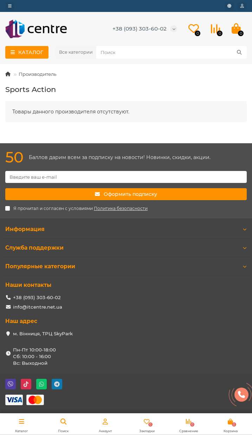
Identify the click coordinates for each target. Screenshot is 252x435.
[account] (242, 6)
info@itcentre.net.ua (37, 307)
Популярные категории (126, 266)
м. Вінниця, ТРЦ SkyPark (43, 333)
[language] (229, 6)
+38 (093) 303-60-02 (139, 28)
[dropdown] (9, 6)
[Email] (126, 177)
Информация (126, 229)
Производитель (37, 74)
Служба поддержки (126, 247)
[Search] (171, 52)
